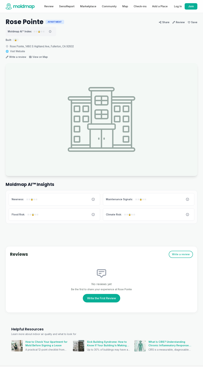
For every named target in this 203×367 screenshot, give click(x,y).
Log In (178, 6)
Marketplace (88, 6)
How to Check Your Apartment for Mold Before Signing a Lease (46, 343)
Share (164, 22)
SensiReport (66, 6)
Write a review (16, 56)
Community (109, 6)
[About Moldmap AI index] (50, 31)
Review (48, 6)
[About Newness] (93, 199)
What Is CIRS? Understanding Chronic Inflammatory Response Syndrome (168, 343)
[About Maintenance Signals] (187, 199)
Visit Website (17, 51)
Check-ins (140, 6)
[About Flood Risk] (93, 214)
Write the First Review (101, 298)
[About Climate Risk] (187, 214)
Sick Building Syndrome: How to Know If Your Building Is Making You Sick (107, 343)
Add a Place (160, 6)
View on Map (38, 56)
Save (192, 22)
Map (125, 6)
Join (191, 6)
